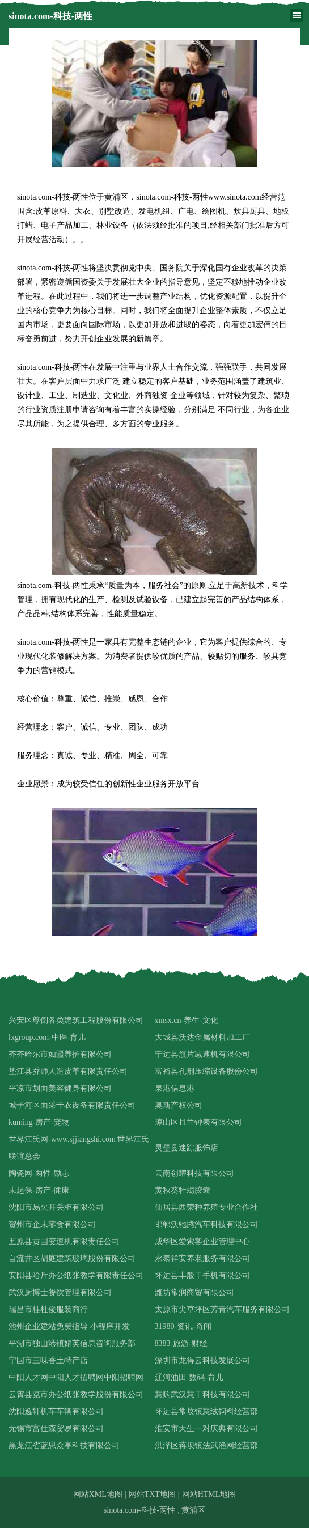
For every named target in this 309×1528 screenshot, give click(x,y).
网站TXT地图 (152, 1494)
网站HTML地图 (209, 1494)
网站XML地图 (97, 1494)
